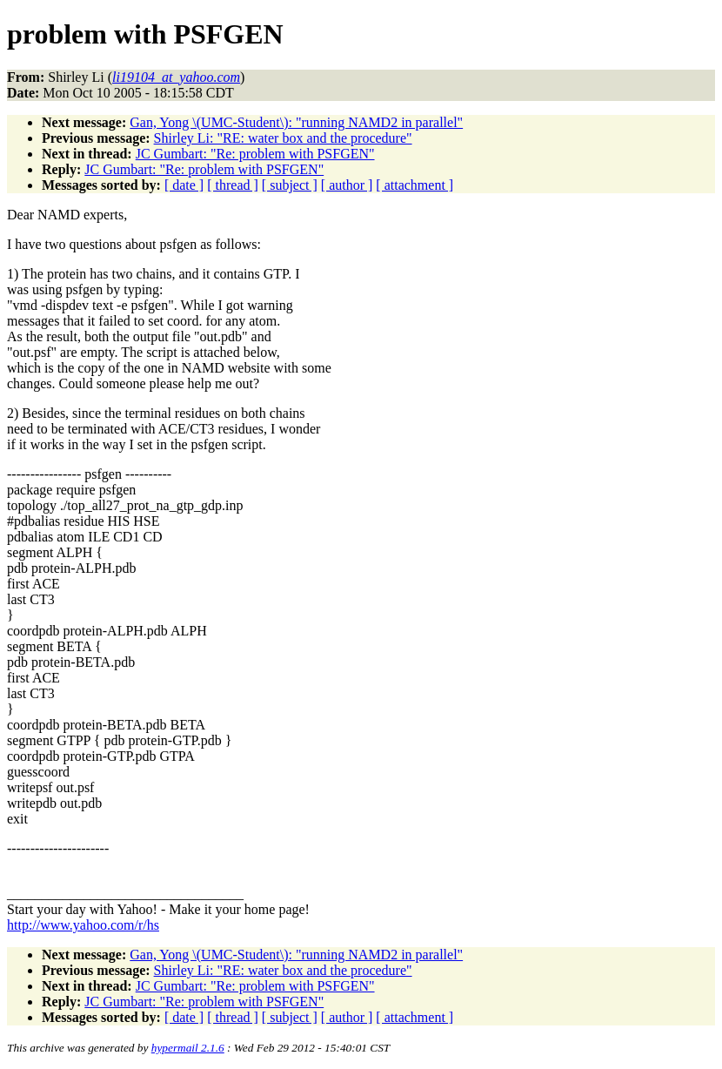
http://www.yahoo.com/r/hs (83, 925)
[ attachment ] (414, 185)
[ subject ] (290, 185)
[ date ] (184, 185)
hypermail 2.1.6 (187, 1047)
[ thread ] (232, 185)
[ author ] (347, 185)
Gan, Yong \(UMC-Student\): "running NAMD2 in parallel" (296, 122)
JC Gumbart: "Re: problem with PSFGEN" (255, 153)
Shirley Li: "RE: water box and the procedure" (283, 138)
